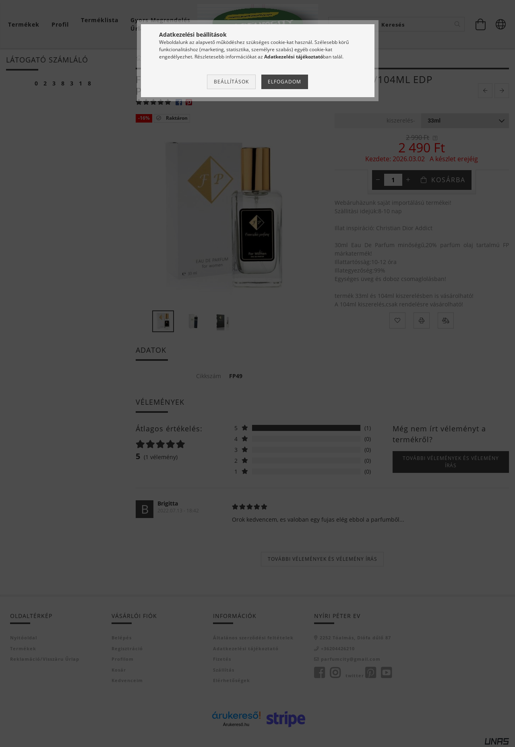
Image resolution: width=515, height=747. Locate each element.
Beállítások (231, 81)
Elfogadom (284, 81)
